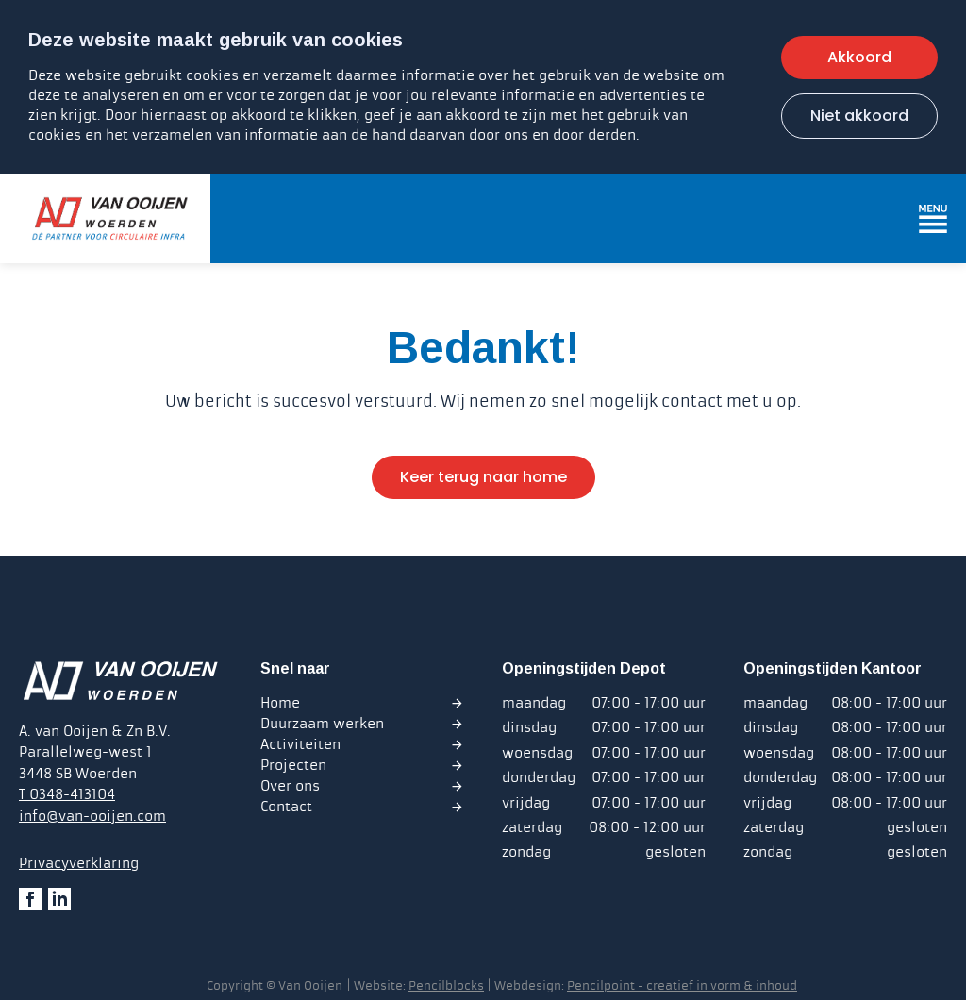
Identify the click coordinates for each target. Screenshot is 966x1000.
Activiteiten (300, 744)
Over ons (290, 785)
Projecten (293, 765)
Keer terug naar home (483, 477)
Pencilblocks (446, 985)
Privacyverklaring (79, 863)
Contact (286, 806)
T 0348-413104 (67, 794)
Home (280, 702)
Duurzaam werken (322, 723)
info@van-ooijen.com (92, 816)
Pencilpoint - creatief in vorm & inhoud (682, 985)
